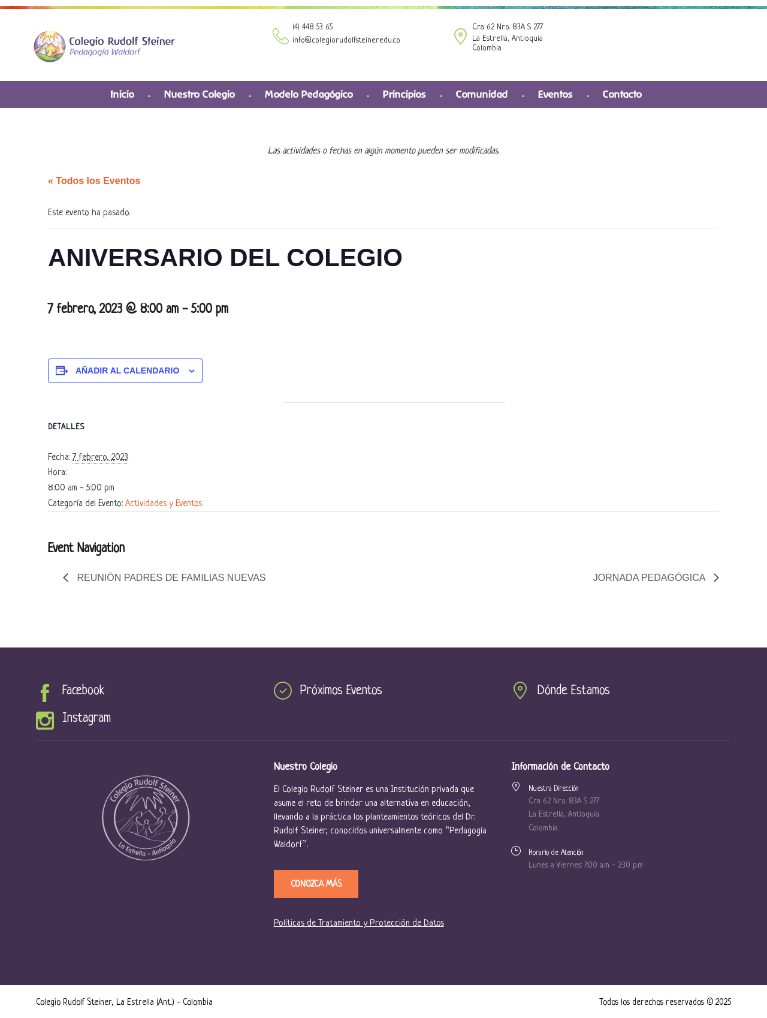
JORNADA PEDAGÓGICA (650, 578)
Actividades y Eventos (163, 504)
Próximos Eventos (341, 691)
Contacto (622, 94)
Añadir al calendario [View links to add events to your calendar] (127, 370)
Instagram (86, 718)
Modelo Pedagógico (309, 94)
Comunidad (482, 94)
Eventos (555, 94)
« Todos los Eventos (94, 181)
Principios (404, 94)
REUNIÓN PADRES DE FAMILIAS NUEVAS (169, 578)
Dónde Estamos (573, 691)
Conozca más (316, 884)
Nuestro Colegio (199, 94)
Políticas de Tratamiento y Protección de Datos (359, 923)
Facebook (83, 691)
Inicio (122, 94)
